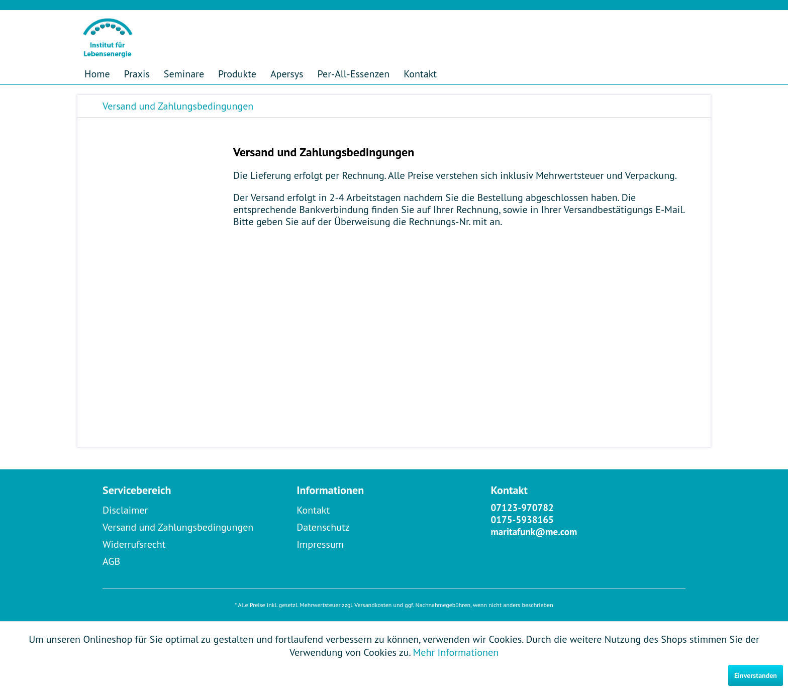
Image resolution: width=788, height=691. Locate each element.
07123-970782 (522, 508)
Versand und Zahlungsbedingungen (178, 527)
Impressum (320, 544)
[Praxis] (137, 73)
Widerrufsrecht (134, 544)
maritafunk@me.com (534, 532)
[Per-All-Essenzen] (354, 73)
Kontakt (313, 510)
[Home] (97, 73)
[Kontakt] (420, 73)
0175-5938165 (522, 520)
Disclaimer (125, 510)
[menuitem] (97, 73)
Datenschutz (323, 527)
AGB (111, 561)
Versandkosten (372, 605)
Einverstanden (755, 675)
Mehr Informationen (456, 652)
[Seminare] (184, 73)
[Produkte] (237, 73)
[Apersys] (287, 73)
